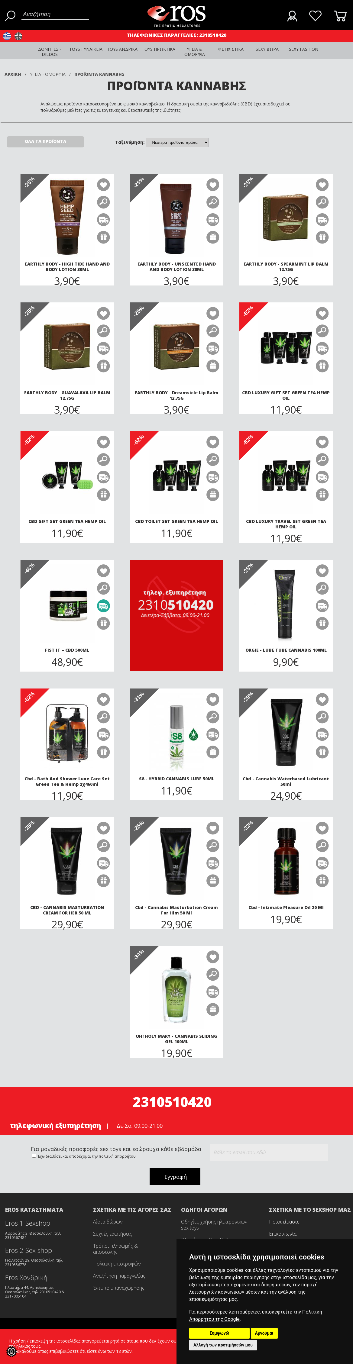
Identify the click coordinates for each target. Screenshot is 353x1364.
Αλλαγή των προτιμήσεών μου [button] (223, 1345)
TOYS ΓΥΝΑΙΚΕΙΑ (85, 49)
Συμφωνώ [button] (219, 1333)
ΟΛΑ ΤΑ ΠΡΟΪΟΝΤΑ (45, 141)
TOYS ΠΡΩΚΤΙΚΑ (158, 49)
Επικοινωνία (282, 1233)
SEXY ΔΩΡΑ (267, 49)
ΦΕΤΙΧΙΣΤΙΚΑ (231, 49)
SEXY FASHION (303, 49)
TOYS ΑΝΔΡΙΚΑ (122, 49)
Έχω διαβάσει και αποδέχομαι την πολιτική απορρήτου (86, 1156)
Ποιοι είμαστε (284, 1221)
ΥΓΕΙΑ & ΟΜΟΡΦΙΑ (194, 51)
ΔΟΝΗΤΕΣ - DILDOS (49, 51)
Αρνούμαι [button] (264, 1333)
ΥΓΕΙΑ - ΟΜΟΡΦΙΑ (48, 74)
